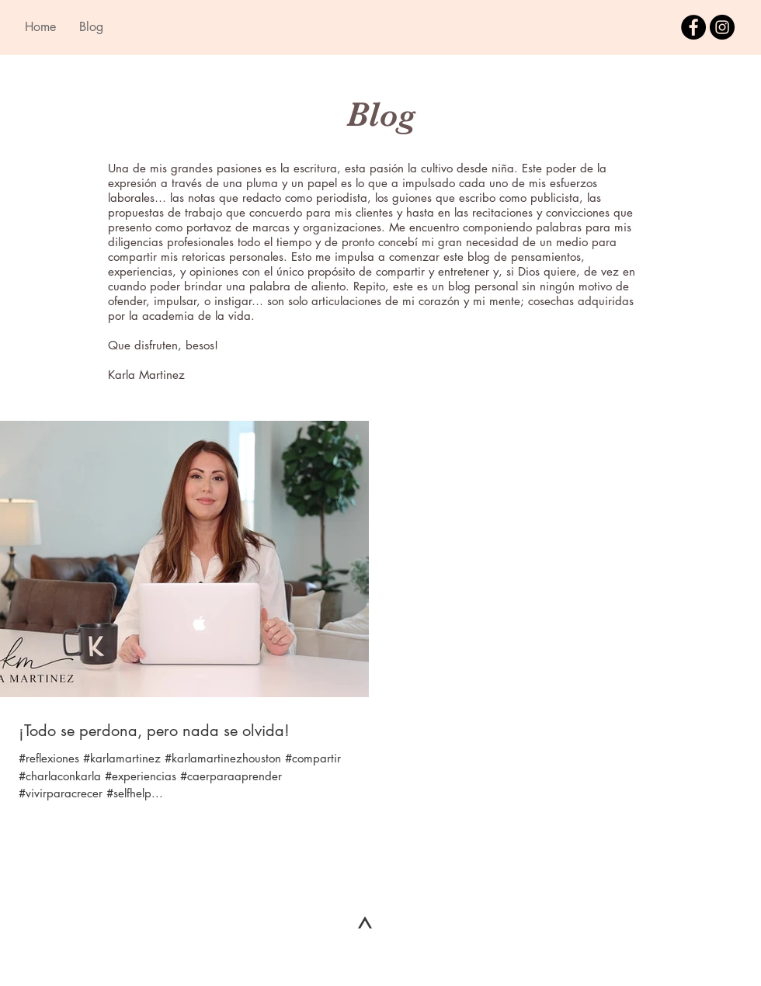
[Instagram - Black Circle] (722, 27)
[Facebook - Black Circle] (693, 27)
